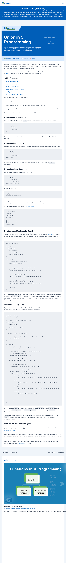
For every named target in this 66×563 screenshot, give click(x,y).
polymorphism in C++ (9, 430)
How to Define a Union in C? (12, 81)
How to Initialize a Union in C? (13, 86)
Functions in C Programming (13, 506)
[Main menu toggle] (62, 3)
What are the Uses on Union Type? (14, 94)
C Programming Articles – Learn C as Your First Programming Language (19, 508)
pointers (8, 73)
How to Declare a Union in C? (13, 84)
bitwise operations (21, 443)
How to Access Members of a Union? (15, 89)
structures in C (51, 234)
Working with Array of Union (13, 92)
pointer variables (30, 206)
